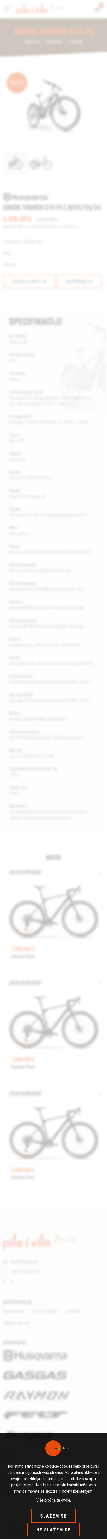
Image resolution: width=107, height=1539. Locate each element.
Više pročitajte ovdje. (53, 1500)
